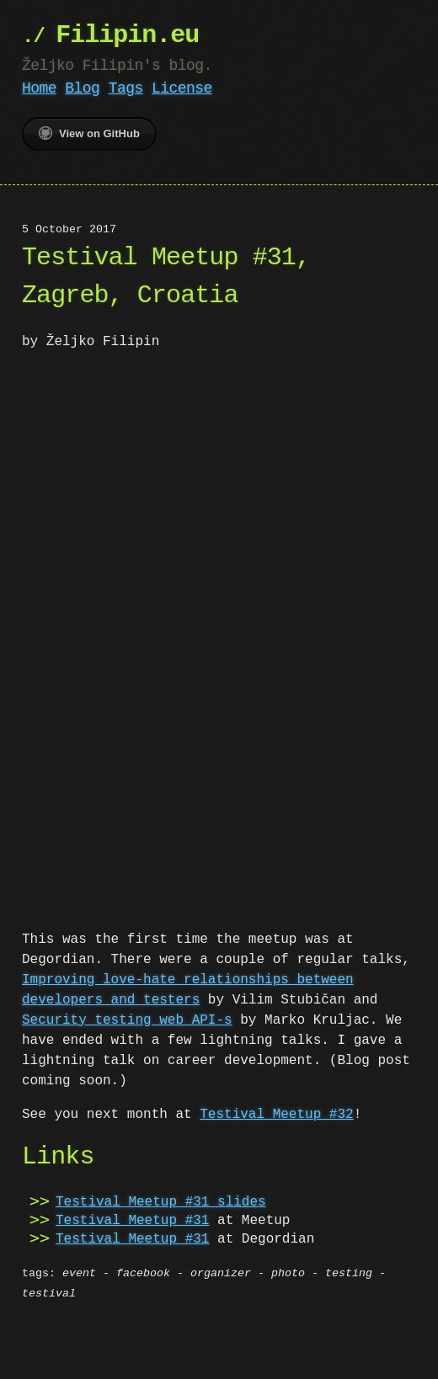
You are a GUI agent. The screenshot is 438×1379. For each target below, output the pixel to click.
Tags (126, 88)
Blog (82, 88)
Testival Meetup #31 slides (161, 1200)
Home (39, 88)
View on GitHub (89, 133)
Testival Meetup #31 (132, 1219)
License (182, 88)
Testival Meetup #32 (276, 1113)
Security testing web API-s (127, 1018)
